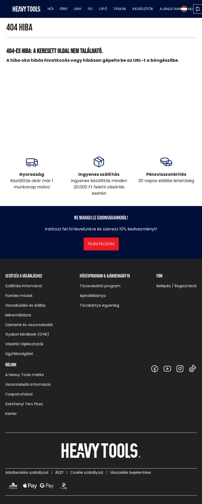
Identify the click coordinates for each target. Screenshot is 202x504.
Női (50, 8)
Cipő (103, 8)
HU (187, 9)
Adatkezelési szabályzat (27, 472)
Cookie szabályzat (86, 472)
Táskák (119, 8)
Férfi (63, 8)
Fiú (90, 8)
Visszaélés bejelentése (130, 472)
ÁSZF (59, 472)
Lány (78, 8)
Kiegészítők (143, 8)
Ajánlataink (171, 8)
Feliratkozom (101, 243)
